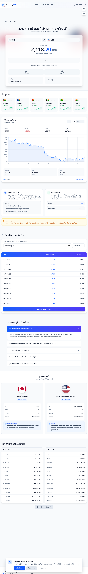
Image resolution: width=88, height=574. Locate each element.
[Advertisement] (44, 13)
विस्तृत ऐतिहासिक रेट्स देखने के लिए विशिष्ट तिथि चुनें (15, 241)
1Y (82, 121)
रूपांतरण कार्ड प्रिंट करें (44, 507)
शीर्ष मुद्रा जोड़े (45, 5)
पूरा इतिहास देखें (80, 179)
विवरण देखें (78, 246)
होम (2, 22)
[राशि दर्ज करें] (44, 60)
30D (73, 121)
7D (69, 121)
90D (78, 121)
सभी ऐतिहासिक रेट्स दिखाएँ (44, 309)
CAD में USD (8, 22)
